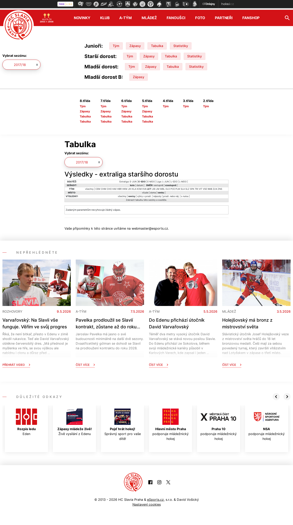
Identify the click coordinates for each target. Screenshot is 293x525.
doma (153, 191)
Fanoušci (176, 16)
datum (140, 183)
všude (145, 191)
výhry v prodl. (144, 194)
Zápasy (135, 44)
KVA (144, 187)
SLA (183, 187)
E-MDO (151, 180)
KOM (139, 187)
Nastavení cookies (146, 503)
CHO (109, 187)
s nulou (184, 194)
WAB (210, 187)
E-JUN (133, 180)
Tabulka (157, 44)
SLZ (187, 187)
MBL (162, 187)
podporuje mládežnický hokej (170, 423)
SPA (192, 187)
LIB (153, 187)
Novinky (82, 16)
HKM (124, 187)
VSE (205, 187)
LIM (158, 187)
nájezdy (157, 194)
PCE (173, 187)
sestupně (158, 183)
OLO (167, 187)
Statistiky (180, 44)
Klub (105, 16)
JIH (129, 187)
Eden (26, 420)
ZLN (215, 187)
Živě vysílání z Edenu (74, 420)
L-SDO (174, 180)
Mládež (149, 16)
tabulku (139, 198)
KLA (134, 187)
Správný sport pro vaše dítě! (122, 423)
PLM (177, 187)
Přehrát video (16, 363)
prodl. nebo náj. (171, 194)
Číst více (85, 363)
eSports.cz (155, 498)
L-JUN (165, 180)
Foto (200, 16)
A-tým (125, 16)
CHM (103, 187)
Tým (116, 44)
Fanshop (251, 16)
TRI (196, 187)
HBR (119, 187)
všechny (89, 187)
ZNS (220, 187)
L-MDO (183, 180)
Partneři (224, 16)
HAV (114, 187)
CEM (97, 187)
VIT (200, 187)
